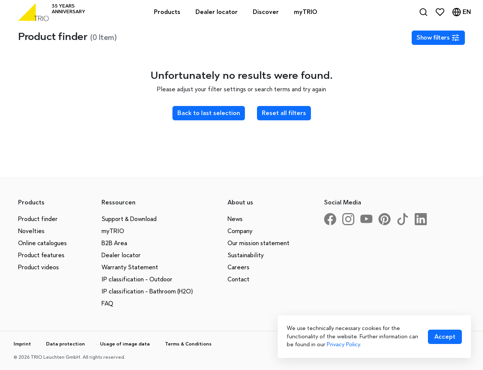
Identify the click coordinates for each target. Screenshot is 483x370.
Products (167, 11)
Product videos (38, 267)
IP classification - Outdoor (137, 279)
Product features (41, 255)
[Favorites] (440, 12)
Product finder (38, 219)
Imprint (22, 344)
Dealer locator (121, 255)
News (235, 219)
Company (240, 231)
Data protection (65, 344)
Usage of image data (125, 344)
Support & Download (129, 219)
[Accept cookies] (445, 337)
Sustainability (246, 255)
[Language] (461, 12)
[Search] (423, 12)
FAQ (107, 303)
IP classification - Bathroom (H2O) (147, 291)
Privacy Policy (343, 344)
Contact (238, 279)
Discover (266, 11)
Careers (238, 267)
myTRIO (113, 231)
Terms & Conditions (188, 344)
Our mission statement (258, 243)
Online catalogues (42, 243)
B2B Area (114, 243)
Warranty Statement (130, 267)
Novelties (31, 231)
